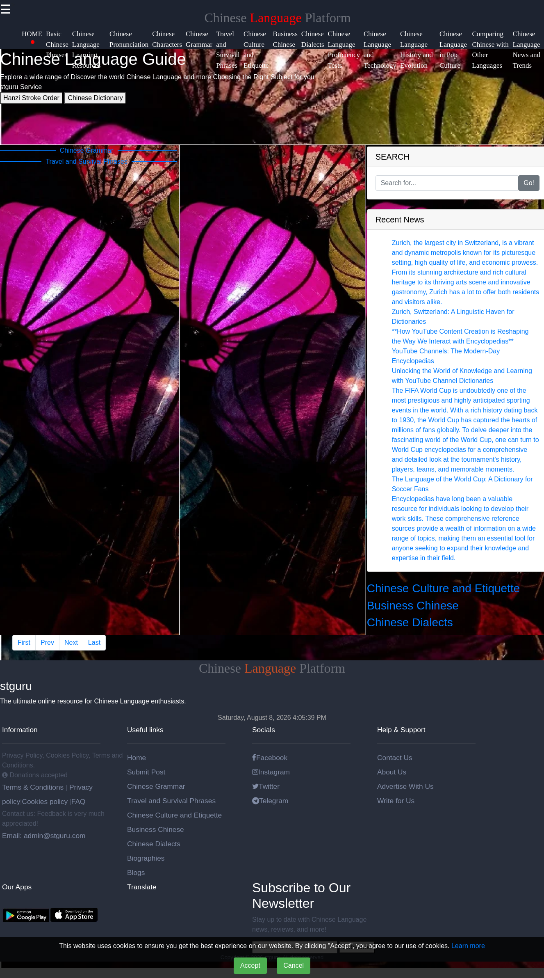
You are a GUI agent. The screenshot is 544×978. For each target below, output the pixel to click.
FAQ (78, 801)
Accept (250, 965)
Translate (142, 887)
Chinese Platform (277, 17)
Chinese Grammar (156, 786)
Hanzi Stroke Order (31, 97)
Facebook (269, 758)
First (24, 642)
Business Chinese (413, 605)
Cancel (293, 965)
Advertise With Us (405, 786)
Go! (529, 182)
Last (94, 642)
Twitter (266, 786)
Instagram (271, 772)
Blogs (136, 872)
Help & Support (401, 730)
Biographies (146, 858)
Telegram (270, 801)
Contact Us (394, 758)
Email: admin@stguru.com (43, 835)
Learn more (468, 945)
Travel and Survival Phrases (171, 801)
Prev (47, 642)
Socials (263, 730)
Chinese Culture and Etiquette (443, 588)
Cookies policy (45, 801)
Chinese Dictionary (95, 97)
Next (71, 642)
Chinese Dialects (410, 622)
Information (20, 730)
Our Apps (17, 887)
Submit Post (146, 772)
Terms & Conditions (34, 787)
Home (136, 758)
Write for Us (395, 801)
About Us (391, 772)
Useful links (145, 730)
